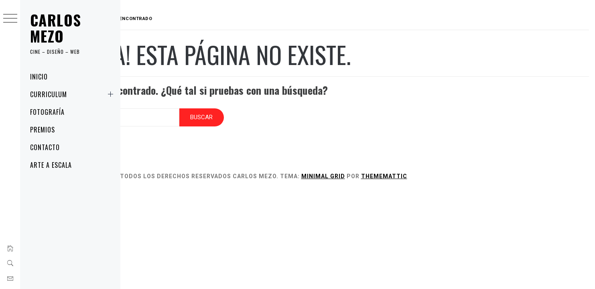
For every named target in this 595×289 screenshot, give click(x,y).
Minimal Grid (374, 171)
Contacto (45, 147)
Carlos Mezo (55, 28)
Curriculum (73, 94)
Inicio (39, 76)
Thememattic (435, 171)
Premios (42, 129)
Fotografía (47, 112)
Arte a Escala (50, 165)
